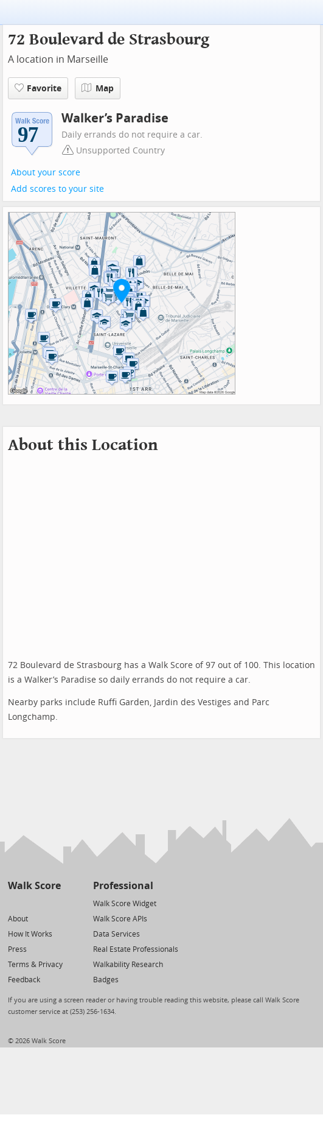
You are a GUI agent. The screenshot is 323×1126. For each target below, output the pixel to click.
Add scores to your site (57, 189)
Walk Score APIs (120, 919)
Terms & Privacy (35, 964)
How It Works (30, 934)
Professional (123, 886)
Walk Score (34, 886)
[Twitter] (15, 903)
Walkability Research (128, 964)
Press (17, 949)
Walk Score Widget (124, 903)
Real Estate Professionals (135, 949)
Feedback (24, 980)
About (18, 919)
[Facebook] (34, 903)
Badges (106, 980)
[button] (122, 290)
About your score (45, 172)
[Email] (53, 903)
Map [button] (98, 88)
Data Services (116, 934)
